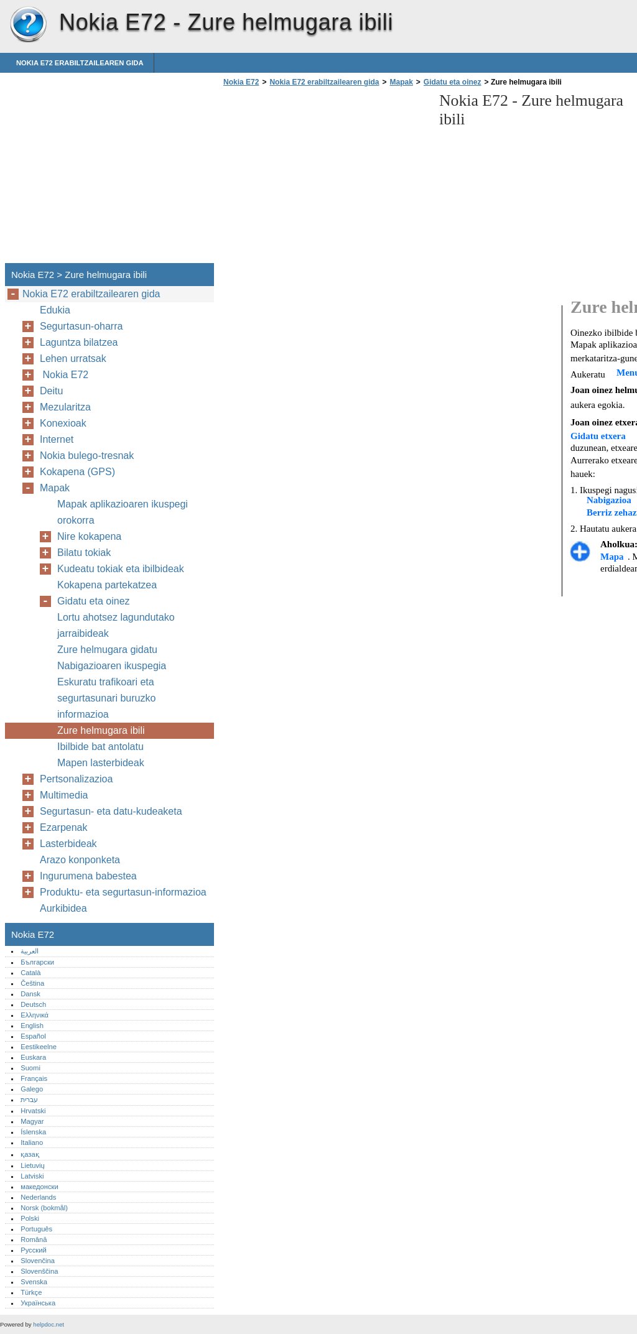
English (32, 1025)
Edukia (55, 310)
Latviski (32, 1176)
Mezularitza (65, 407)
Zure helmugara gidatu (107, 649)
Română (34, 1239)
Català (30, 972)
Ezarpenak (64, 827)
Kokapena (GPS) (77, 471)
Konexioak (63, 423)
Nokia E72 (28, 25)
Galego (32, 1089)
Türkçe (31, 1292)
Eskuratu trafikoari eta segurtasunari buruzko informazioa (106, 698)
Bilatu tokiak (84, 552)
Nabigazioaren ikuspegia (111, 665)
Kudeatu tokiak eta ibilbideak (120, 568)
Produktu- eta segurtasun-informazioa (123, 892)
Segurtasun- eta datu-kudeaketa (111, 811)
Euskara (33, 1057)
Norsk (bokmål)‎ (44, 1207)
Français (34, 1078)
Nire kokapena (89, 536)
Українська (38, 1303)
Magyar (32, 1121)
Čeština (32, 983)
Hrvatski (33, 1110)
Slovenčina (38, 1260)
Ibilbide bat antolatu (100, 746)
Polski (30, 1218)
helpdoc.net (48, 1324)
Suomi (30, 1068)
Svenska (34, 1281)
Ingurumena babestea (88, 876)
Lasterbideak (68, 843)
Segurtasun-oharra (81, 326)
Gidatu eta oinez (452, 82)
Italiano (32, 1142)
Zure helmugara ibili (101, 730)
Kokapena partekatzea (107, 585)
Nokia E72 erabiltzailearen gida (80, 63)
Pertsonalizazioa (76, 779)
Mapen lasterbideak (100, 762)
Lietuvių (33, 1165)
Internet (56, 439)
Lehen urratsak (73, 358)
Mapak (400, 82)
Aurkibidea (63, 908)
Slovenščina (39, 1271)
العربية (30, 951)
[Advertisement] (324, 178)
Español (33, 1036)
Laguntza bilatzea (79, 342)
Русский (34, 1250)
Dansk (30, 994)
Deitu (51, 391)
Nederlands (38, 1197)
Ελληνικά (35, 1015)
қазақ (30, 1154)
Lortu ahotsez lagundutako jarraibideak (116, 625)
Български (37, 962)
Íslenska (33, 1132)
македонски (39, 1186)
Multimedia (64, 795)
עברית (29, 1099)
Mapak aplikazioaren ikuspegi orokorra (122, 512)
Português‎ (36, 1229)
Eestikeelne (39, 1046)
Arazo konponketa (80, 860)
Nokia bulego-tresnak (87, 455)
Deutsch (33, 1004)
